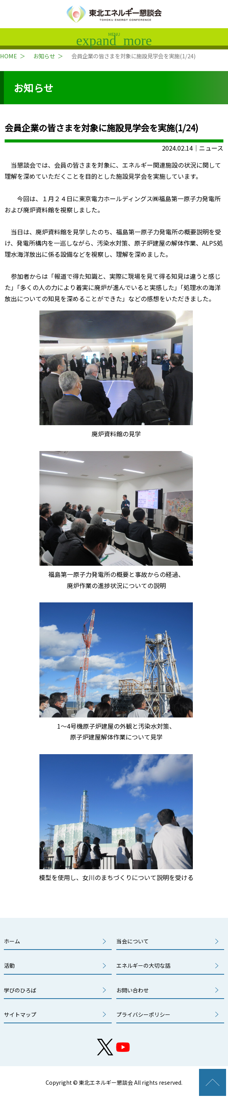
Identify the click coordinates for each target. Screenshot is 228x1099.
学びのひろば (20, 990)
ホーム (12, 941)
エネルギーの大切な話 (143, 965)
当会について (132, 941)
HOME (8, 56)
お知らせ (44, 56)
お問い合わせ (132, 990)
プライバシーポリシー (143, 1014)
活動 (9, 965)
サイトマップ (20, 1014)
